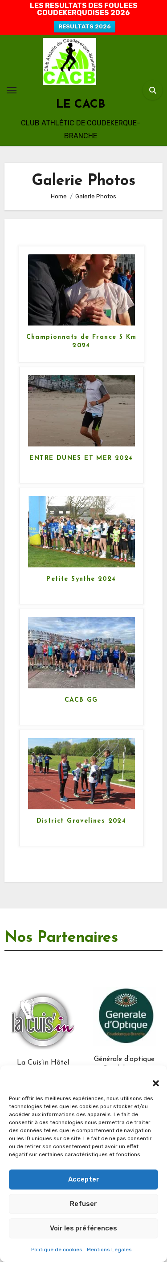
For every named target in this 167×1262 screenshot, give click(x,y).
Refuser (83, 1204)
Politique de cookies (56, 1249)
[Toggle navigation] (11, 90)
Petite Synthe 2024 (81, 579)
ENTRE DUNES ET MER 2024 (81, 458)
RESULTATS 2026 (84, 26)
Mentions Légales (109, 1249)
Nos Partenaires (61, 938)
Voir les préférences (83, 1228)
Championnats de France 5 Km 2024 (81, 341)
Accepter (83, 1179)
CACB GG (81, 700)
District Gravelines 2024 (81, 821)
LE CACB (80, 105)
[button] (151, 1078)
